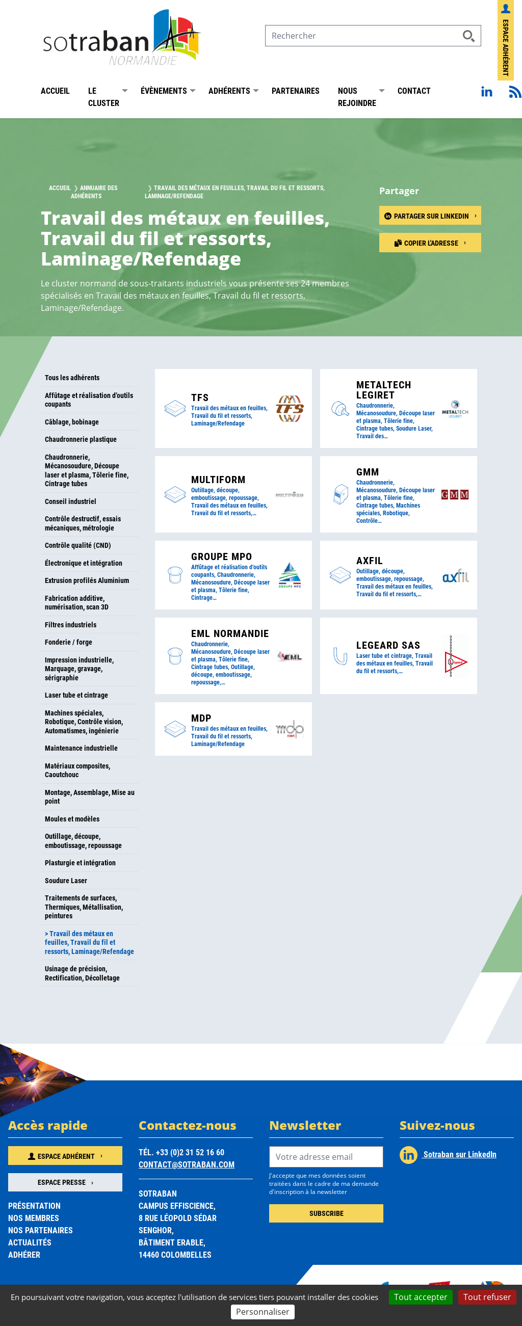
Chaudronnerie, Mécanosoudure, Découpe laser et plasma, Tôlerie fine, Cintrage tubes (86, 470)
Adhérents (229, 90)
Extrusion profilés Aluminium (87, 580)
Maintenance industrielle (81, 748)
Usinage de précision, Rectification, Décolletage (82, 973)
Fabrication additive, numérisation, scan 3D (77, 602)
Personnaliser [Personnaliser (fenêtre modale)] (263, 1311)
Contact (414, 90)
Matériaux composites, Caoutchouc (77, 770)
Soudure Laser (66, 880)
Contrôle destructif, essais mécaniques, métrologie (83, 523)
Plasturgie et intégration (80, 862)
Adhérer (24, 1254)
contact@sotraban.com (186, 1164)
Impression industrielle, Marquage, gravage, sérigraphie (79, 668)
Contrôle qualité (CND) (78, 545)
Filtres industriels (70, 624)
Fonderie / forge (68, 642)
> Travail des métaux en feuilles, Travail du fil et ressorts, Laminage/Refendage (89, 942)
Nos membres (33, 1217)
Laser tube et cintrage (76, 695)
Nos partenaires (40, 1230)
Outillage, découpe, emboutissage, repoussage (83, 840)
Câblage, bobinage (72, 422)
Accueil (55, 90)
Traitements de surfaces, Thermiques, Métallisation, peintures (84, 906)
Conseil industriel (70, 501)
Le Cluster (103, 96)
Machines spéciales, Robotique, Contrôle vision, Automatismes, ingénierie (84, 721)
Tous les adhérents (72, 377)
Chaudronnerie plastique (81, 439)
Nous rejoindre (357, 96)
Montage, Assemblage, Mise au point (90, 796)
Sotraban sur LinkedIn (448, 1155)
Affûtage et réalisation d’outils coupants (89, 399)
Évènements (164, 90)
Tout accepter (421, 1297)
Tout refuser (487, 1297)
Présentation (34, 1205)
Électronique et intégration (83, 563)
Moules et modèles (72, 819)
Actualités (29, 1242)
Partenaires (296, 90)
